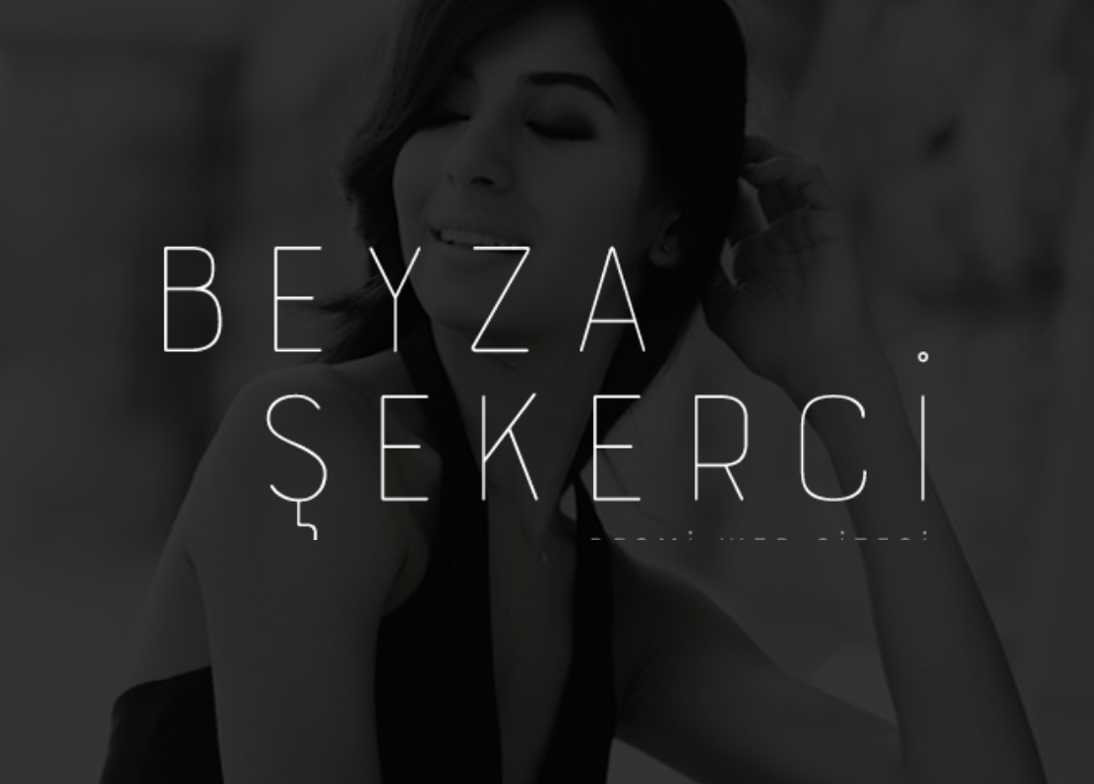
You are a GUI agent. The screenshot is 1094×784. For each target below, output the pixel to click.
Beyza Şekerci (547, 392)
